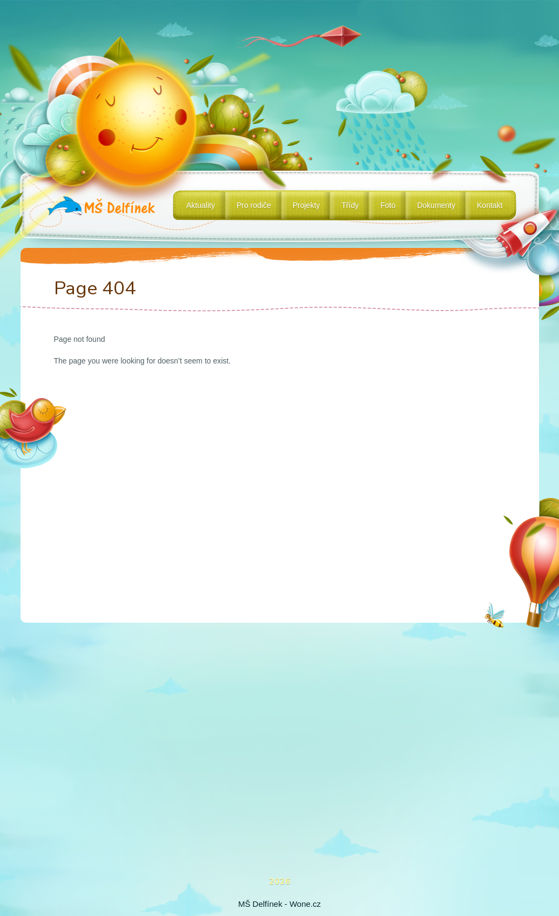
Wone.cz (305, 903)
